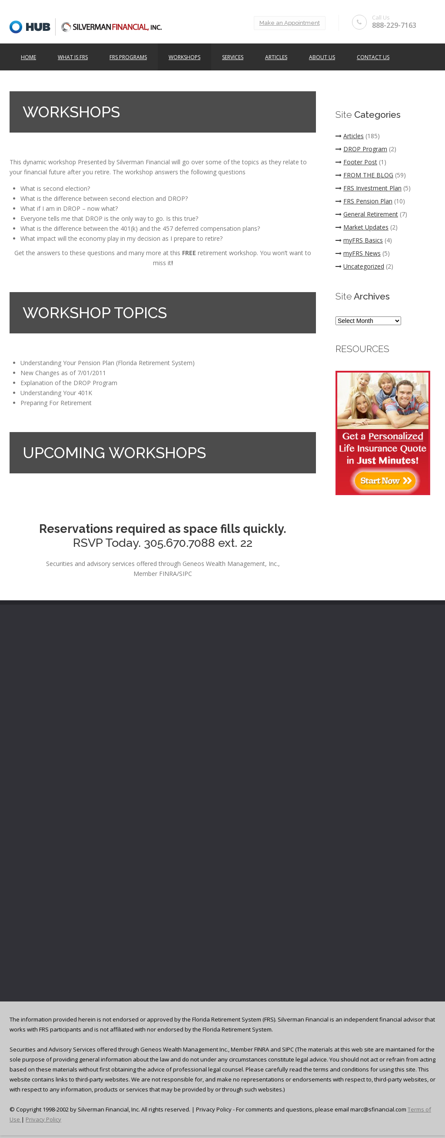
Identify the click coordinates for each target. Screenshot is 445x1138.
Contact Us (373, 57)
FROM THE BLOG (364, 175)
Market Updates (362, 227)
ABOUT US (322, 57)
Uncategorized (359, 266)
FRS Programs (128, 57)
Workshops (184, 57)
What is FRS (73, 57)
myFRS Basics (359, 240)
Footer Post (356, 162)
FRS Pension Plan (363, 201)
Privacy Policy (43, 1119)
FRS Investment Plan (368, 188)
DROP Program (361, 149)
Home (28, 57)
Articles (276, 57)
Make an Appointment (289, 23)
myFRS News (358, 253)
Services (232, 57)
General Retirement (366, 214)
